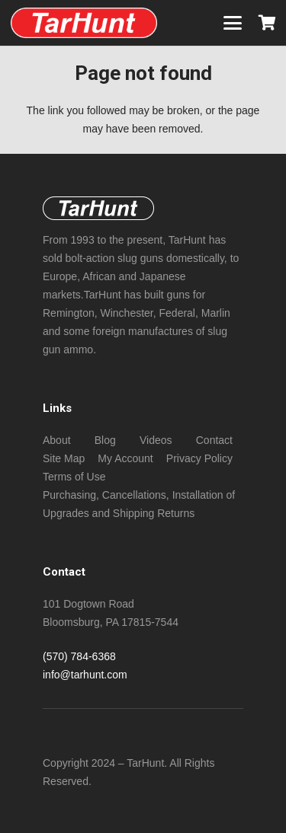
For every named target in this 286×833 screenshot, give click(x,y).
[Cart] (267, 23)
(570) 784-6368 (79, 656)
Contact (214, 440)
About (57, 440)
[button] (232, 23)
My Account (125, 458)
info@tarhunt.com (85, 675)
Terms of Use (74, 477)
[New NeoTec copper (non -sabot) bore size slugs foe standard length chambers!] (84, 23)
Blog (105, 440)
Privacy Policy (199, 458)
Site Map (64, 458)
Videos (156, 440)
